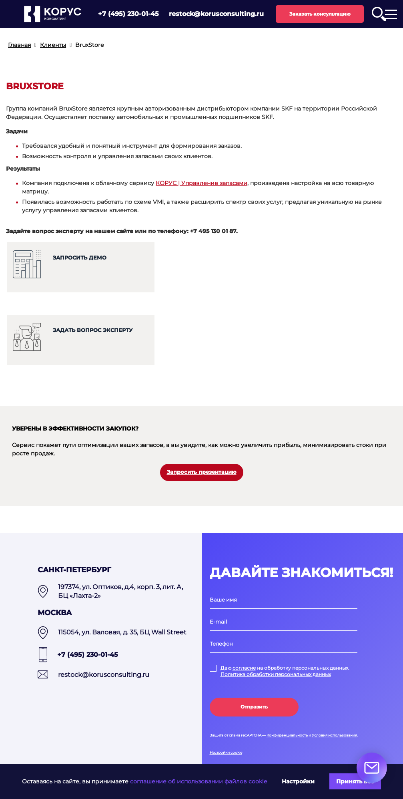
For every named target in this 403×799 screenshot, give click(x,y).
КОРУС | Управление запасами (201, 183)
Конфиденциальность (287, 735)
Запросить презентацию (202, 472)
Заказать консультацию (320, 14)
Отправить (254, 707)
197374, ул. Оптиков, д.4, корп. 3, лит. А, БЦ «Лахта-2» (120, 591)
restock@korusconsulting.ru (216, 14)
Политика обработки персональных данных (276, 674)
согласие (244, 668)
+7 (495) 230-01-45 (128, 14)
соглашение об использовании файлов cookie (198, 781)
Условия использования (334, 735)
